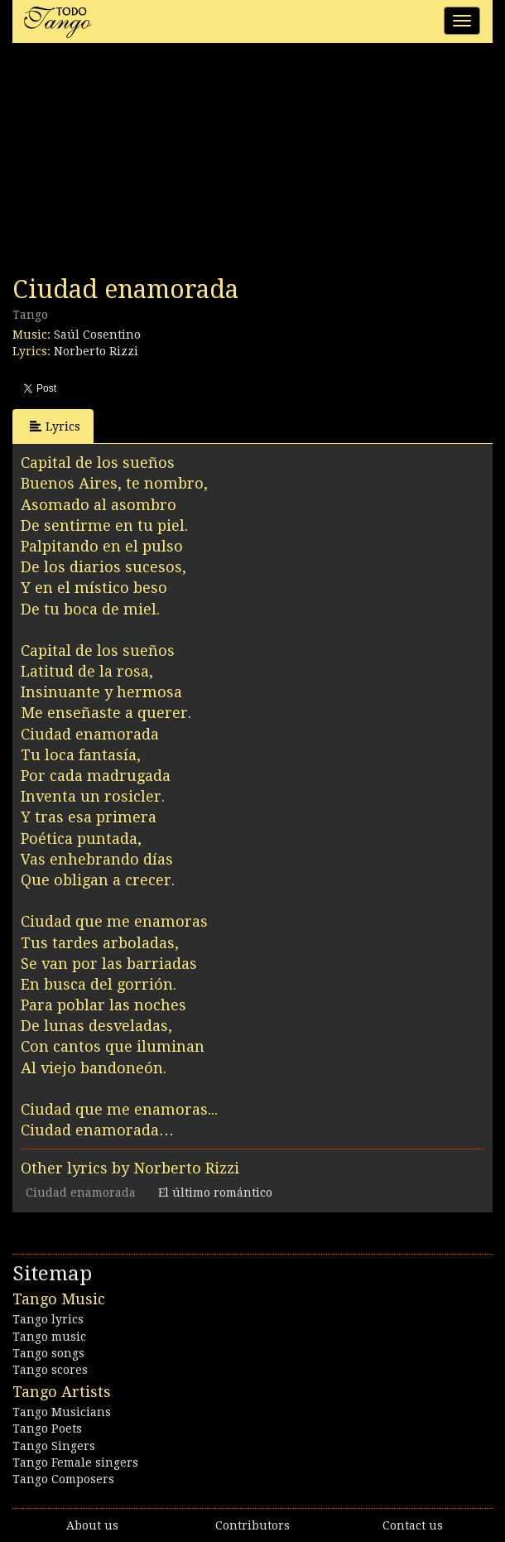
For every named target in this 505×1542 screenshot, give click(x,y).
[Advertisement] (136, 163)
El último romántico (215, 1192)
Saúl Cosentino (97, 334)
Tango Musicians (61, 1412)
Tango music (49, 1336)
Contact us (412, 1525)
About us (92, 1525)
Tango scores (50, 1369)
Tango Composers (63, 1479)
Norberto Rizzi (96, 351)
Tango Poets (47, 1428)
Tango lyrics (48, 1319)
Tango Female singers (75, 1462)
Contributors (252, 1525)
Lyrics (55, 426)
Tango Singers (53, 1446)
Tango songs (48, 1353)
